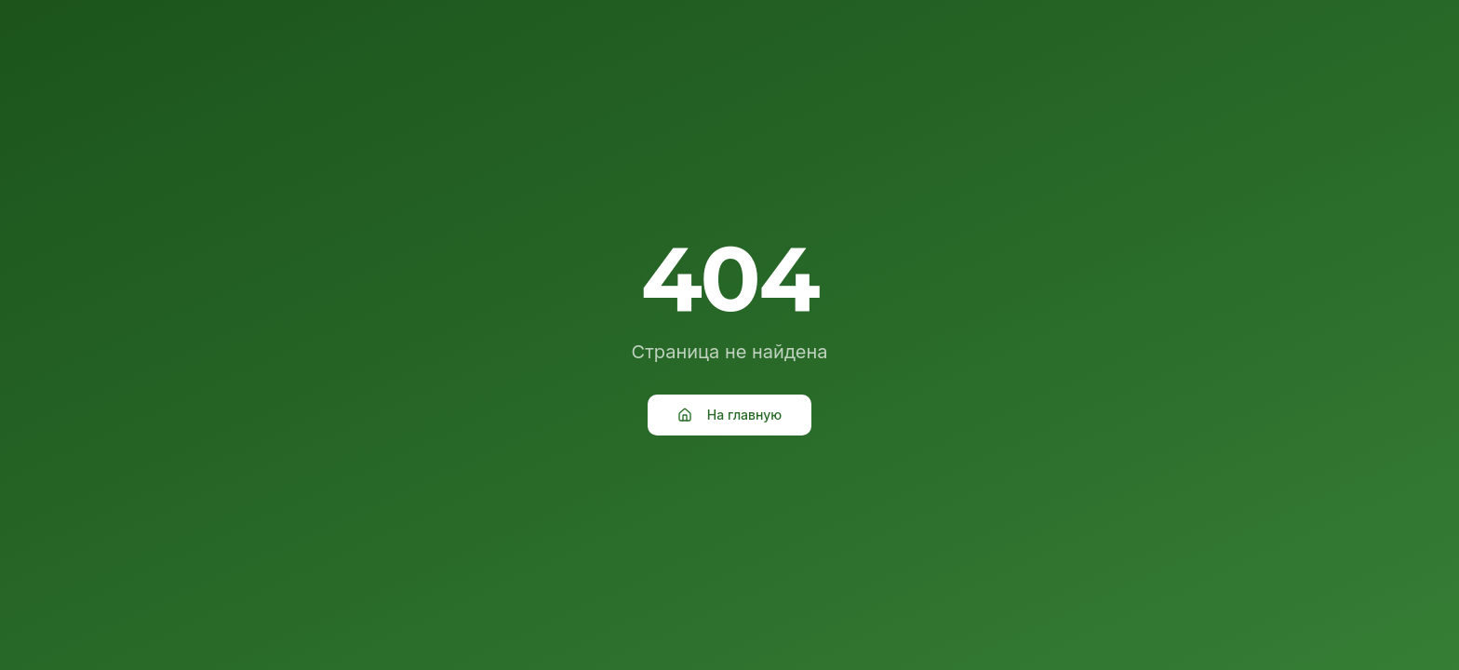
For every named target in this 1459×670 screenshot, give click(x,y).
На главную (729, 414)
